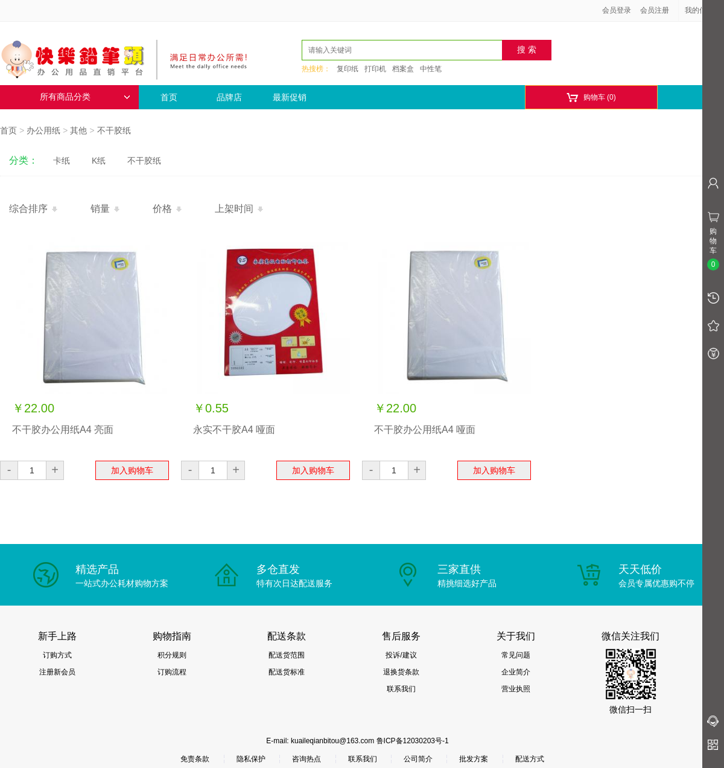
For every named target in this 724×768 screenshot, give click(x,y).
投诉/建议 (401, 655)
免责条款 (194, 759)
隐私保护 (251, 759)
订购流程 (171, 672)
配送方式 (529, 759)
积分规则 (171, 655)
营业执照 (515, 689)
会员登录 (616, 10)
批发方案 (473, 759)
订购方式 (57, 655)
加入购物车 (132, 470)
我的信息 (703, 10)
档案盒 (403, 69)
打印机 (375, 69)
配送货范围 (286, 655)
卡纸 (61, 160)
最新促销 (289, 97)
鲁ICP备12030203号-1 (412, 741)
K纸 (99, 160)
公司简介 (418, 759)
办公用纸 (43, 130)
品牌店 (229, 97)
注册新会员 (57, 672)
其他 (78, 130)
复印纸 (347, 69)
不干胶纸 (114, 130)
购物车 (591, 97)
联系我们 (401, 689)
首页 (168, 97)
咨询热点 (306, 759)
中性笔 (431, 69)
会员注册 (654, 10)
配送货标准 (286, 672)
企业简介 (515, 672)
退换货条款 (401, 672)
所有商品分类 (85, 96)
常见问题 (515, 655)
